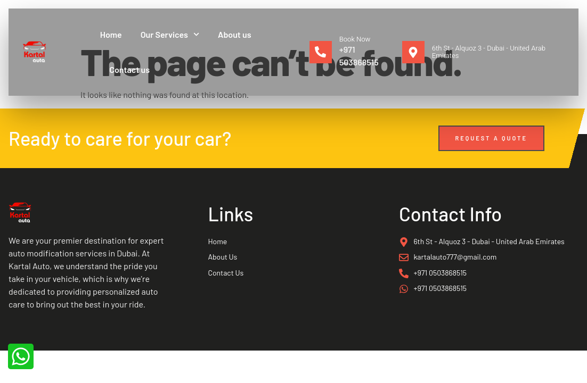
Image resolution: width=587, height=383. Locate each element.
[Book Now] (320, 52)
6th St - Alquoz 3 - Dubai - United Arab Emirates (488, 52)
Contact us (129, 69)
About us (234, 34)
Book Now (355, 39)
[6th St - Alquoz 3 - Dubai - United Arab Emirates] (413, 52)
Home (111, 34)
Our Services (170, 34)
